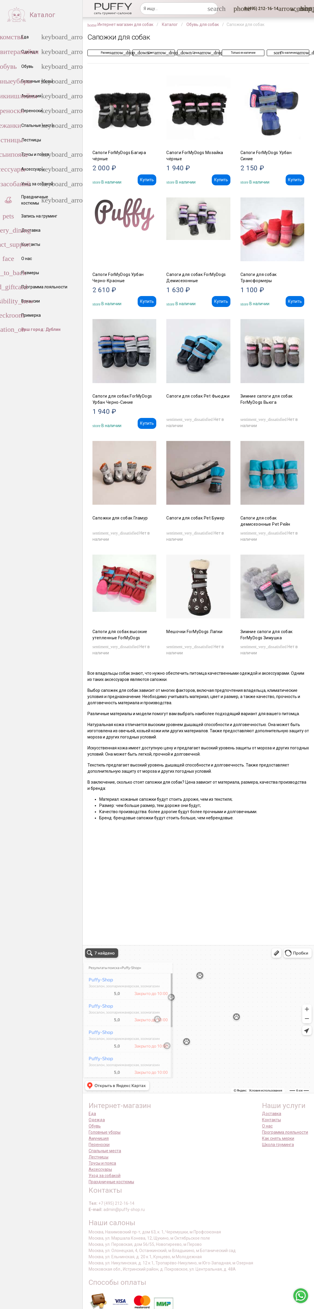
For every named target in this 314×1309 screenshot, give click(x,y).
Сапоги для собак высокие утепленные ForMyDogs (119, 634)
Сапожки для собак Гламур (120, 518)
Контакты (271, 1119)
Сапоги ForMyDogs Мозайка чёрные (194, 155)
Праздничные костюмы (111, 1181)
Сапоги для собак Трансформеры (258, 277)
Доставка (271, 1113)
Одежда (97, 1119)
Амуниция (99, 1138)
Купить (147, 179)
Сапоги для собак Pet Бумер (195, 518)
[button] (259, 8)
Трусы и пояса (102, 1163)
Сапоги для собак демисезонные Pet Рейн (265, 521)
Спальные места (105, 1150)
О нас (267, 1126)
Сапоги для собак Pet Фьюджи (198, 396)
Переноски (99, 1144)
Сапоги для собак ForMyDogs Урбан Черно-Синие (122, 399)
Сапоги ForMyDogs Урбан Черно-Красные (118, 277)
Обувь (95, 1126)
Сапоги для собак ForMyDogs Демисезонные (196, 277)
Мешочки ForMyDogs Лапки (194, 631)
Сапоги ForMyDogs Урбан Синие (266, 155)
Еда (92, 1113)
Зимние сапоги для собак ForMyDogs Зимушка (266, 634)
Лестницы (98, 1157)
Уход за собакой (105, 1175)
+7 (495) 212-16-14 (116, 1203)
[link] (294, 8)
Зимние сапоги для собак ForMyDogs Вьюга (266, 399)
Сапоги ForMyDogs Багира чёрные (119, 155)
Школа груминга (278, 1144)
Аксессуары (100, 1169)
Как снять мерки (278, 1138)
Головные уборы (105, 1132)
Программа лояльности (285, 1132)
